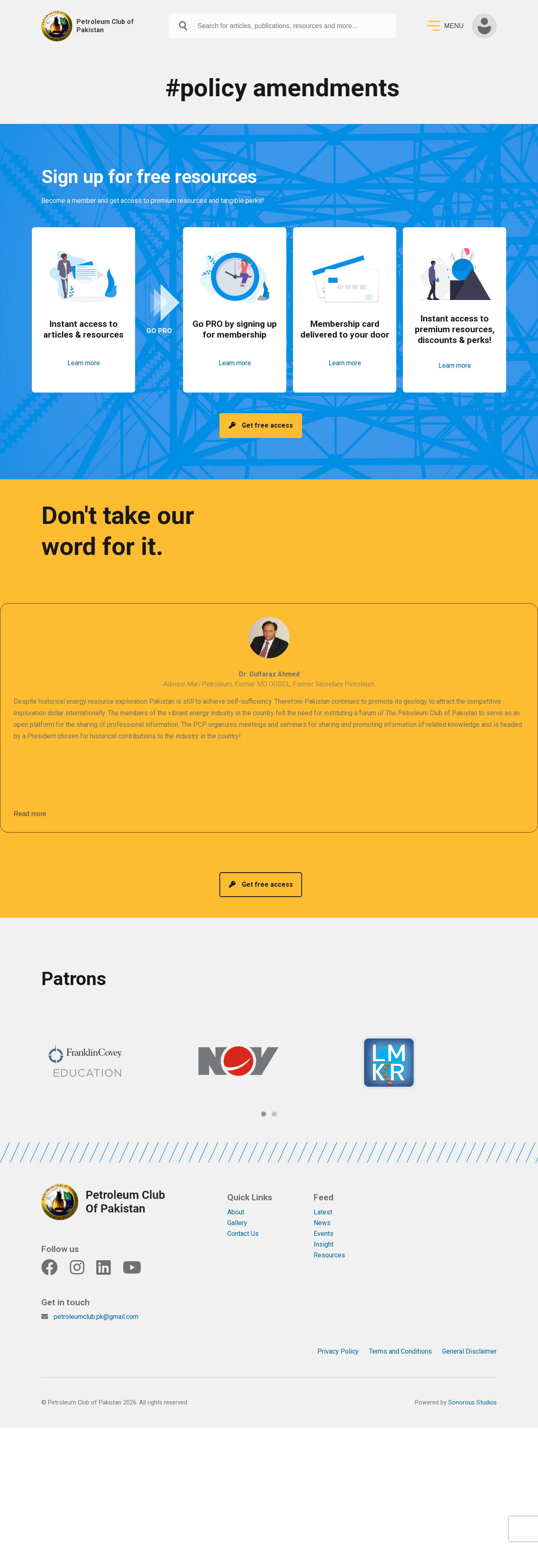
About (235, 1212)
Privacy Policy (338, 1351)
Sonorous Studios (472, 1402)
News (322, 1223)
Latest (323, 1212)
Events (323, 1234)
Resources (329, 1255)
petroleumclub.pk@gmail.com (96, 1317)
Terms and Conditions (400, 1351)
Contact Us (243, 1234)
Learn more (83, 363)
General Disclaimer (469, 1351)
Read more (30, 813)
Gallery (237, 1223)
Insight (323, 1244)
